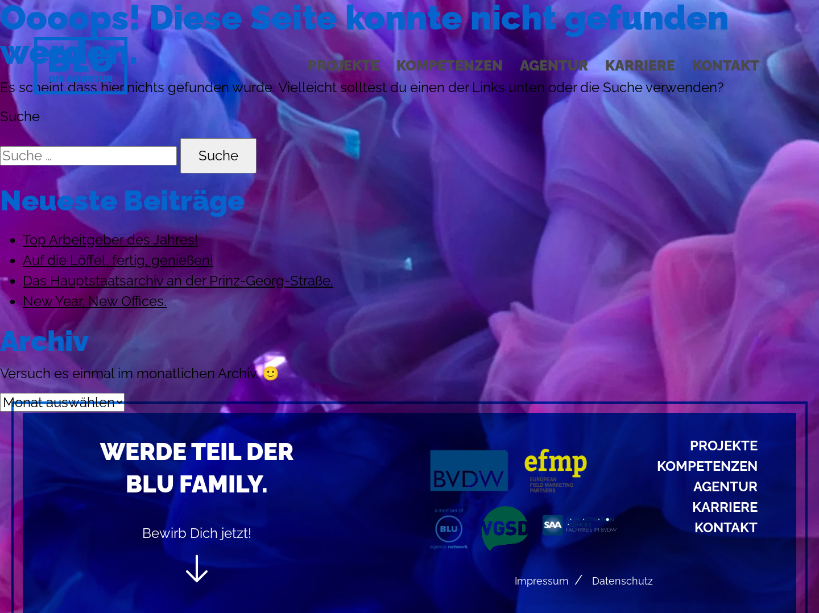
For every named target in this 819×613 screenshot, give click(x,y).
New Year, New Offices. (95, 301)
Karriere (640, 65)
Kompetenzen (449, 65)
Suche (20, 116)
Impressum (542, 581)
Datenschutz (622, 581)
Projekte (343, 65)
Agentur (554, 65)
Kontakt (725, 65)
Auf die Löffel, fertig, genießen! (118, 260)
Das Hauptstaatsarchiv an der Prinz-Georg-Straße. (178, 280)
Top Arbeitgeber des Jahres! (110, 239)
